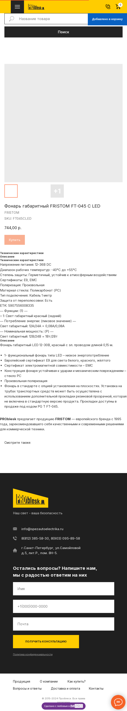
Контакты (96, 688)
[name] (63, 588)
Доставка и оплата (65, 688)
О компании (49, 681)
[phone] (63, 606)
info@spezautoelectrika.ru (42, 529)
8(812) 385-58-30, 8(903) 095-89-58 (50, 538)
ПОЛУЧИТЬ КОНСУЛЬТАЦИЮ (46, 641)
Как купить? (77, 681)
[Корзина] (120, 6)
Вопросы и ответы (27, 688)
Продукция (21, 681)
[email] (63, 624)
